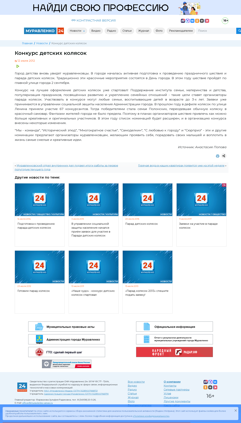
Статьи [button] (127, 30)
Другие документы (177, 401)
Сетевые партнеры (177, 389)
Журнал (133, 397)
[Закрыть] (235, 410)
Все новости (136, 381)
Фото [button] (159, 30)
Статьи (132, 393)
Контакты (170, 385)
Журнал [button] (143, 30)
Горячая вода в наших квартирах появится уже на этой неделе (181, 165)
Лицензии (171, 397)
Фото (131, 401)
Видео (132, 385)
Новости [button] (76, 30)
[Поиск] (216, 31)
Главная (27, 43)
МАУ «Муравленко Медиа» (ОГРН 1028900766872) (71, 391)
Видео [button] (95, 30)
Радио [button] (111, 30)
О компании (172, 381)
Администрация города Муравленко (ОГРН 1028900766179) (76, 394)
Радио (132, 389)
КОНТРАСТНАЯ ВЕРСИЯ (93, 20)
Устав (167, 393)
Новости (42, 43)
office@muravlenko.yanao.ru (37, 403)
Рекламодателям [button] (181, 30)
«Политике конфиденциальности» (151, 416)
